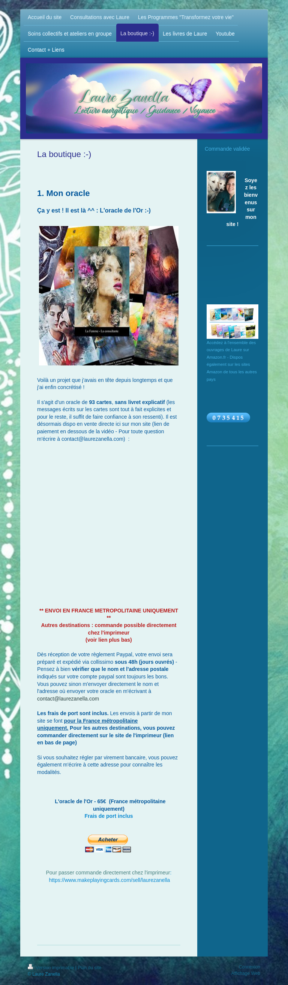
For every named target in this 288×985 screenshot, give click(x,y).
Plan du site (89, 967)
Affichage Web (245, 973)
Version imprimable (51, 967)
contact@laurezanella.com (68, 699)
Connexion (249, 967)
